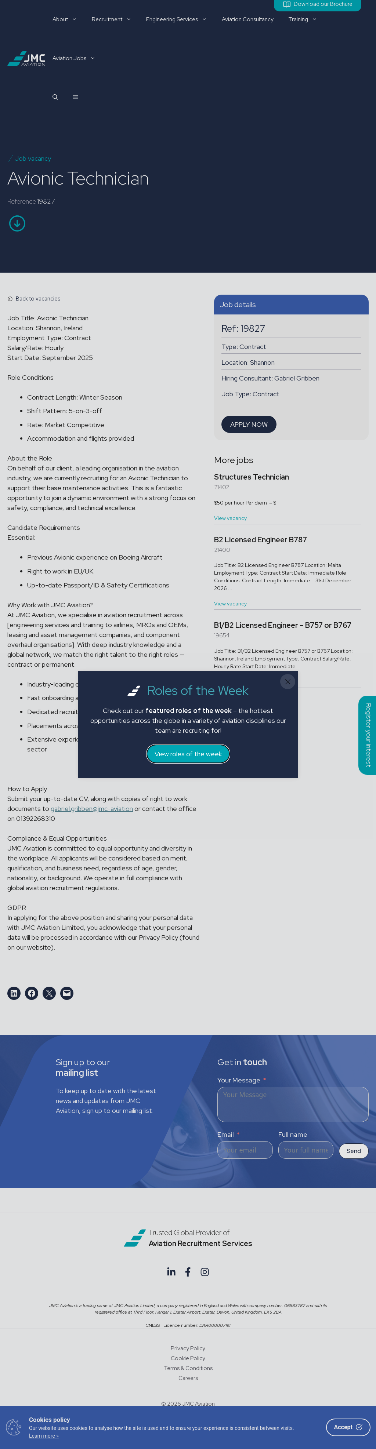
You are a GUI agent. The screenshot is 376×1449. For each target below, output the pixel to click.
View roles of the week (188, 754)
